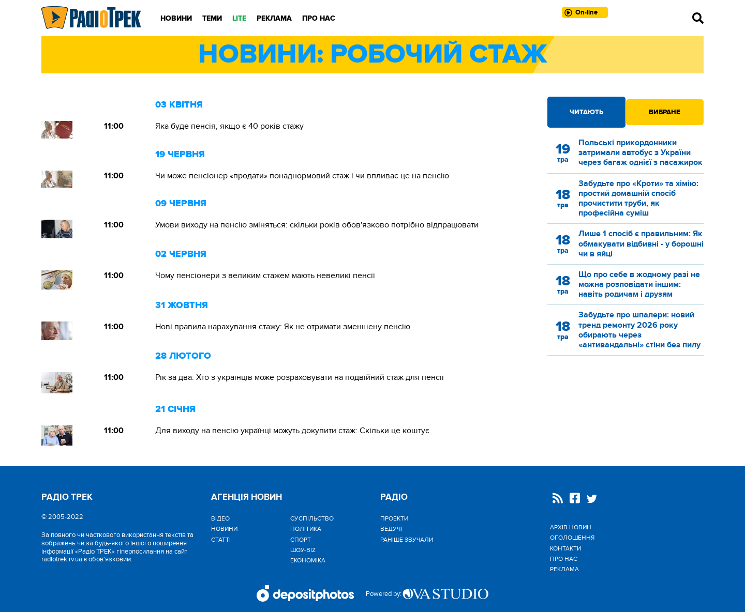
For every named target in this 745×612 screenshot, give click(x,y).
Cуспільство (312, 518)
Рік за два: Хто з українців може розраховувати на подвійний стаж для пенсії (299, 377)
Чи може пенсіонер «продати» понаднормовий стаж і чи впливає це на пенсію (302, 176)
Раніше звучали (406, 539)
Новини (176, 18)
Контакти (565, 548)
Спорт (300, 539)
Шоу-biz (303, 550)
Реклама (274, 18)
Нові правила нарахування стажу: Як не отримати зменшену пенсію (282, 327)
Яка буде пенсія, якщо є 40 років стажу (229, 126)
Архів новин (570, 527)
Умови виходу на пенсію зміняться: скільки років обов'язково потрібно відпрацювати (317, 225)
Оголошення (572, 537)
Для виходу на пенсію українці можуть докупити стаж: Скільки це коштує (292, 430)
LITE (239, 18)
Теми (212, 18)
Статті (221, 539)
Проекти (394, 518)
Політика (305, 528)
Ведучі (391, 528)
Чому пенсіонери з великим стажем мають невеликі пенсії (265, 275)
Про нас (318, 18)
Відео (220, 518)
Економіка (307, 560)
